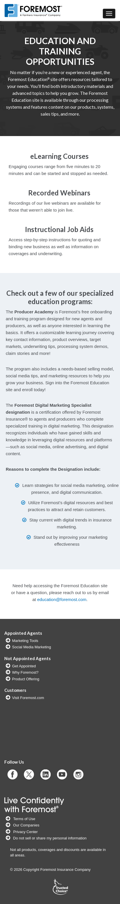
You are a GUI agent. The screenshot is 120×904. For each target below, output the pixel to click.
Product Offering (25, 679)
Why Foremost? (25, 672)
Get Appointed (24, 666)
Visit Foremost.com (28, 698)
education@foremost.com (61, 599)
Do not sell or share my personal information (49, 838)
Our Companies (25, 825)
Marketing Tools (25, 641)
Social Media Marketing (31, 647)
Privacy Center (25, 832)
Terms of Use (24, 819)
